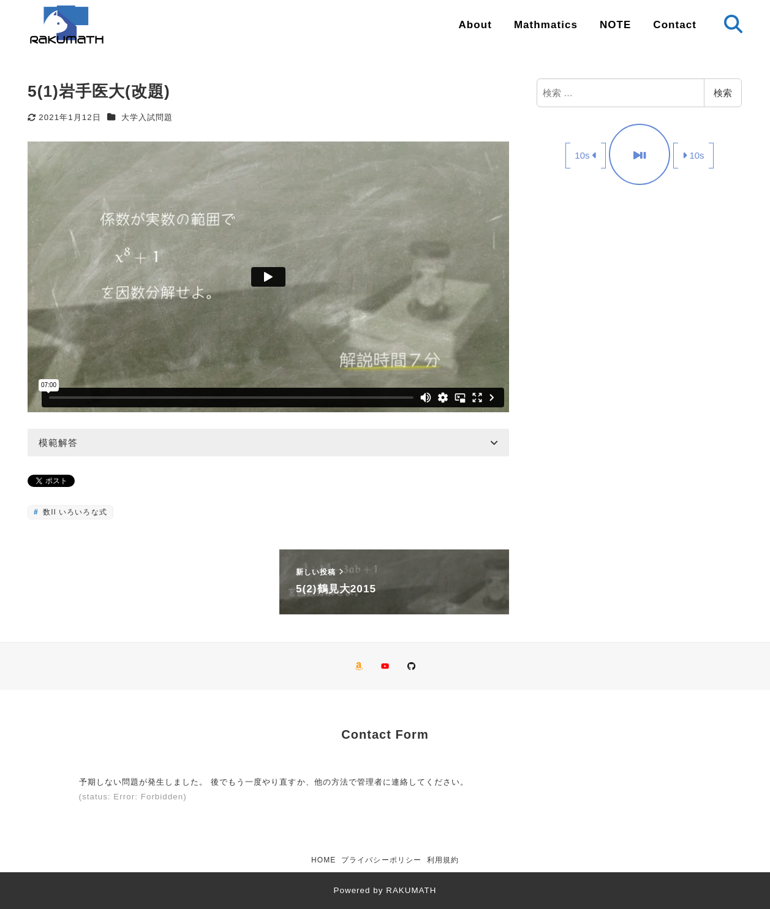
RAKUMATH (411, 890)
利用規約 (443, 860)
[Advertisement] (639, 287)
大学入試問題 (147, 117)
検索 (723, 93)
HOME (323, 860)
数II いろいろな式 (73, 512)
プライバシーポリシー (381, 860)
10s (586, 155)
